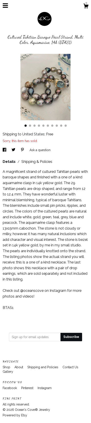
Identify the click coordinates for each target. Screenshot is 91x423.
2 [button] (30, 126)
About (19, 367)
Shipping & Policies (36, 162)
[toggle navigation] (5, 5)
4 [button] (39, 126)
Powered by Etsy (15, 415)
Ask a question (40, 150)
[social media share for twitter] (14, 150)
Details (9, 162)
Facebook (10, 388)
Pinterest (27, 388)
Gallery (8, 371)
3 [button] (34, 126)
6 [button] (48, 126)
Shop (7, 367)
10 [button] (66, 126)
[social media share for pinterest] (23, 150)
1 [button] (25, 126)
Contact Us (70, 367)
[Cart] (85, 6)
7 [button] (52, 126)
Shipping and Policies (43, 367)
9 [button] (61, 126)
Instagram (45, 388)
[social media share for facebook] (5, 150)
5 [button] (43, 126)
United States (33, 134)
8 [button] (57, 126)
